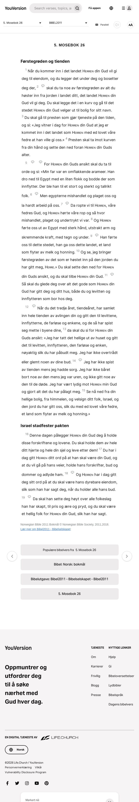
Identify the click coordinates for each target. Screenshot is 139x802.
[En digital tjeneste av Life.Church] (69, 735)
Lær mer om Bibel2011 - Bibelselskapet (46, 529)
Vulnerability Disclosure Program (25, 772)
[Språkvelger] (111, 8)
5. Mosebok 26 (23, 22)
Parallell (102, 24)
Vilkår (38, 767)
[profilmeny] (126, 8)
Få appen (95, 8)
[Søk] (50, 8)
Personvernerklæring (18, 767)
